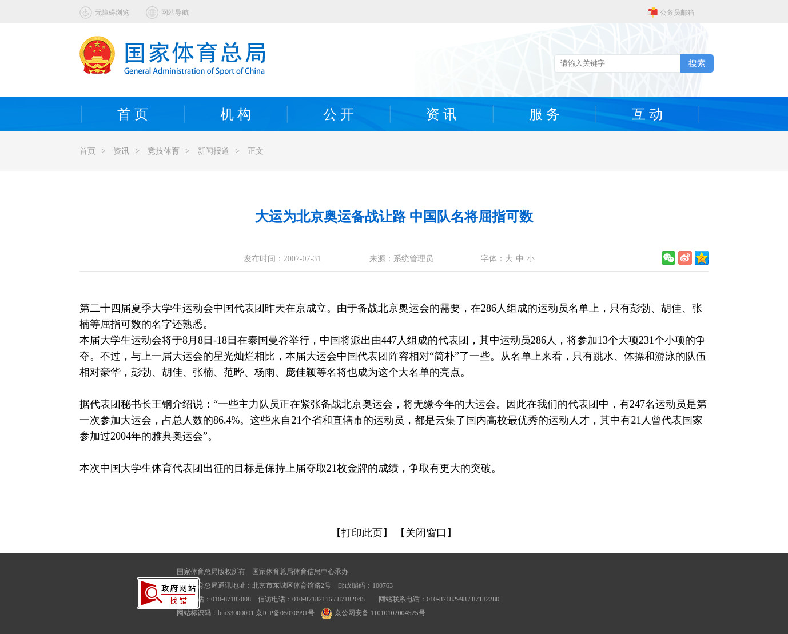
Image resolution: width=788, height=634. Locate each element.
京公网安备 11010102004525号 (373, 613)
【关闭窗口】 (426, 533)
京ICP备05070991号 (285, 613)
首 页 (132, 114)
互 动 (647, 114)
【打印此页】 (362, 533)
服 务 (544, 114)
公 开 (338, 114)
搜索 (697, 63)
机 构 (235, 114)
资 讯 (441, 114)
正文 (256, 151)
